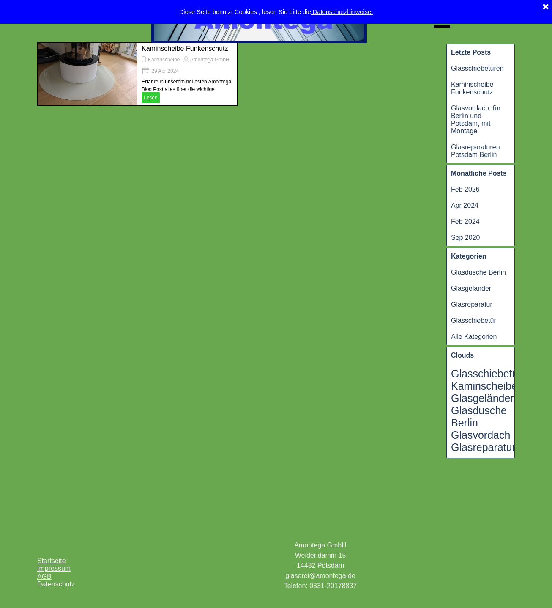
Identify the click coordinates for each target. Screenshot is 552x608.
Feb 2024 (465, 221)
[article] (137, 74)
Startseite (51, 560)
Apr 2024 (464, 205)
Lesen (151, 98)
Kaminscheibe (164, 60)
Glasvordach (480, 435)
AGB (44, 576)
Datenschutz (56, 584)
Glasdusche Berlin (478, 272)
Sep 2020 (465, 237)
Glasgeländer (471, 288)
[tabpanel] (320, 565)
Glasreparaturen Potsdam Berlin (475, 150)
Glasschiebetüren (477, 68)
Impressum (54, 568)
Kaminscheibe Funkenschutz (472, 88)
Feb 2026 (465, 189)
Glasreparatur (471, 304)
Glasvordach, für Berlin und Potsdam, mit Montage (475, 120)
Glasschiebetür (473, 320)
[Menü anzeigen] (441, 20)
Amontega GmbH (210, 60)
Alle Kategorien (474, 336)
